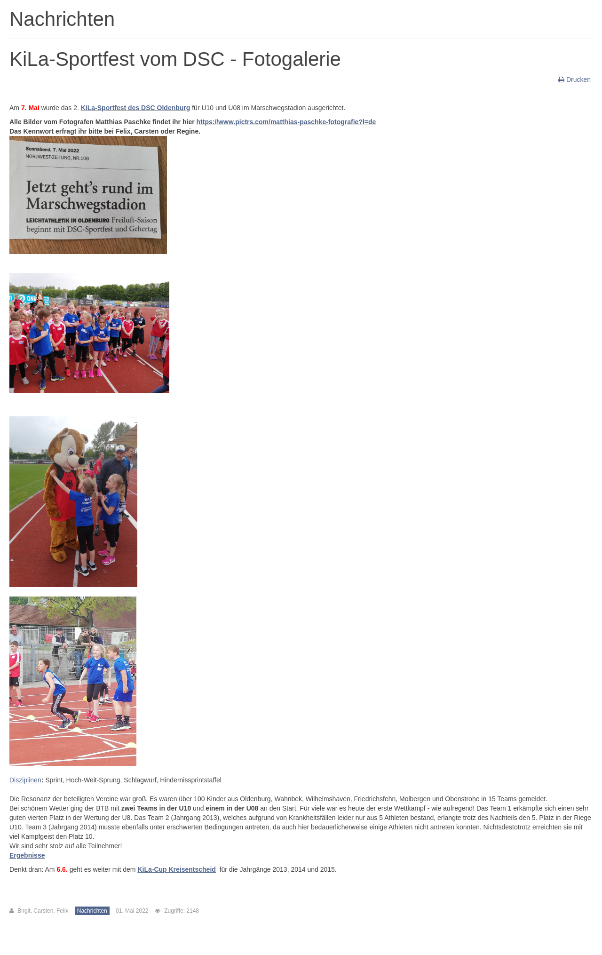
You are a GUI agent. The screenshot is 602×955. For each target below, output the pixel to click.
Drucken (575, 79)
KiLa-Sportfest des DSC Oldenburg (135, 107)
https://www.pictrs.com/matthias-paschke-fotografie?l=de (286, 122)
